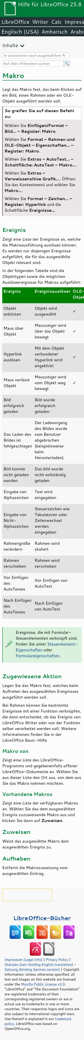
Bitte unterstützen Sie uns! (27, 894)
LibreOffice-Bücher (42, 918)
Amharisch (55, 31)
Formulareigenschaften (38, 655)
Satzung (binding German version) (32, 969)
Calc (56, 22)
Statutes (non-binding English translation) (38, 964)
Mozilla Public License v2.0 (43, 984)
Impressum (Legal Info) (23, 959)
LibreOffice (15, 22)
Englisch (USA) (20, 31)
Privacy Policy (57, 959)
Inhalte (10, 45)
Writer (40, 22)
